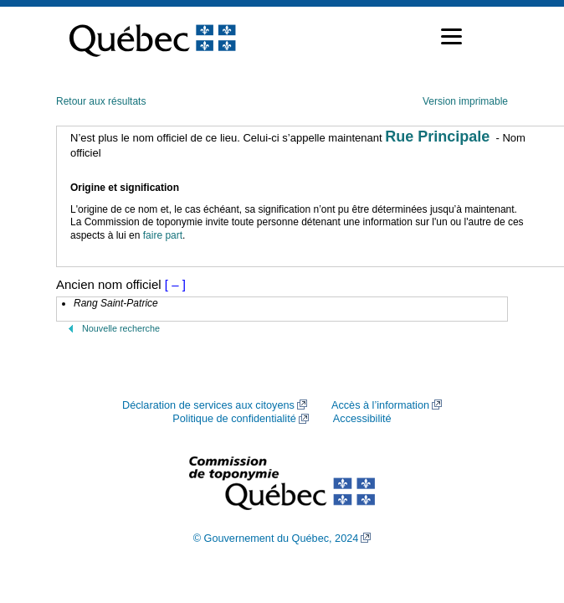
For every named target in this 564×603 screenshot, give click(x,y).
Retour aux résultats (101, 101)
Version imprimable (465, 101)
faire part (162, 235)
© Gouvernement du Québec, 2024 (276, 538)
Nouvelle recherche (121, 328)
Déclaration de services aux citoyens (208, 405)
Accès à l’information (380, 405)
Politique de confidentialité (233, 419)
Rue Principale (437, 136)
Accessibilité (362, 419)
